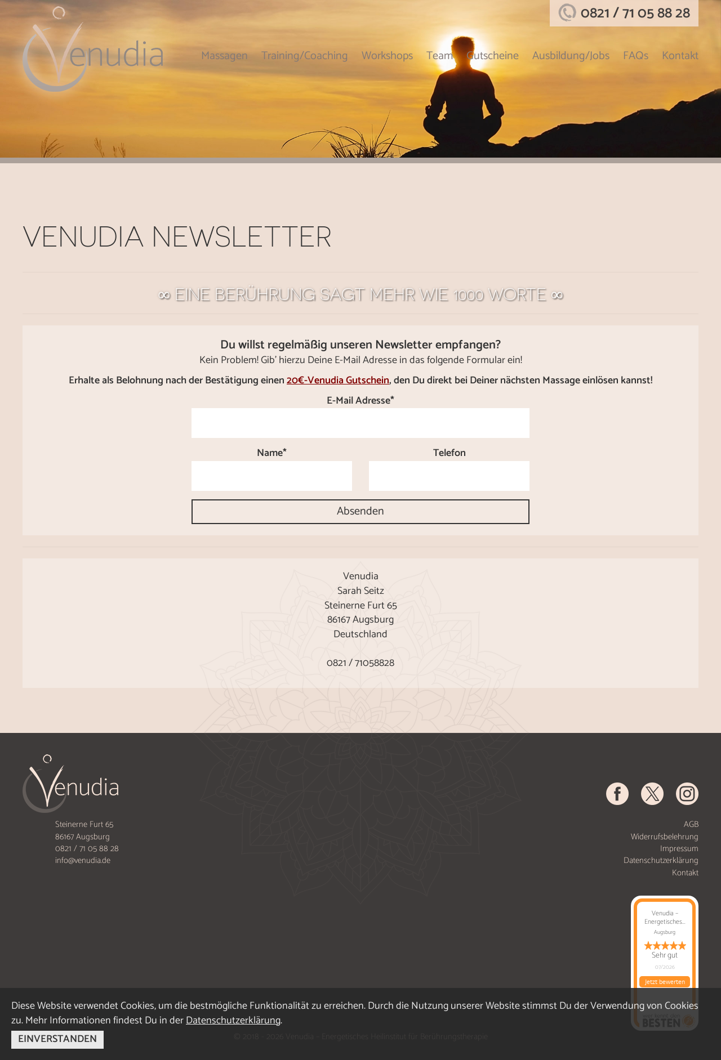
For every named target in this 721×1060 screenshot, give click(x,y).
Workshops (387, 56)
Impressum (679, 849)
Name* (272, 453)
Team (439, 56)
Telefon (449, 453)
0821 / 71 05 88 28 (635, 13)
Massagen (224, 56)
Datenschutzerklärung (661, 860)
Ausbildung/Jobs (570, 56)
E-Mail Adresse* (360, 401)
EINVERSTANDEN (57, 1039)
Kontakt (680, 56)
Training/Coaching (304, 56)
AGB (691, 824)
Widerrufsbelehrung (664, 837)
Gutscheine (492, 56)
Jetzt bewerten (665, 981)
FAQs (635, 56)
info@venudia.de (82, 860)
